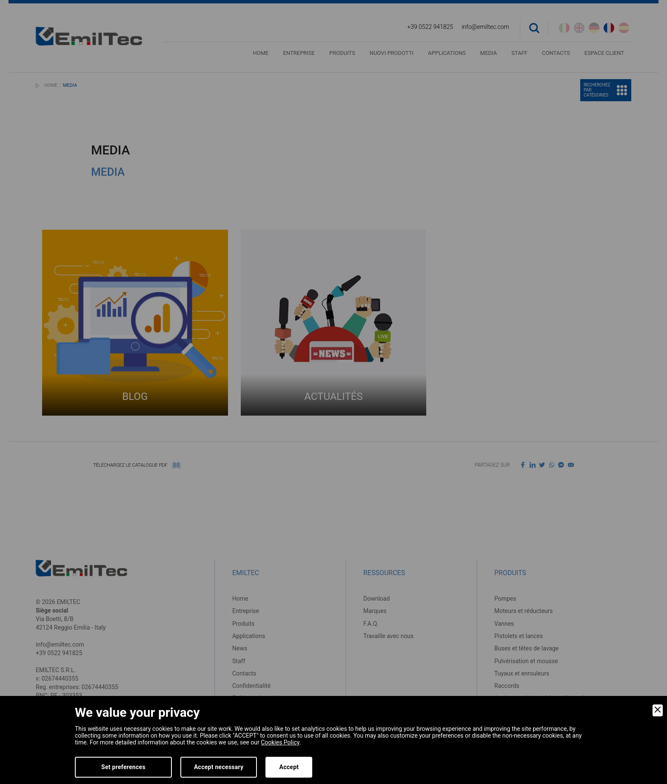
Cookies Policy (280, 742)
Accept (289, 767)
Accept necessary (219, 767)
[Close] (658, 710)
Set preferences (123, 767)
